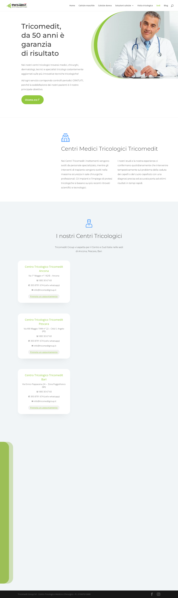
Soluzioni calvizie (123, 6)
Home (72, 6)
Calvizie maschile (87, 6)
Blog (166, 6)
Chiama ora (31, 99)
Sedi (158, 6)
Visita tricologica (145, 6)
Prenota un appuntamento (44, 296)
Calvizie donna (105, 6)
